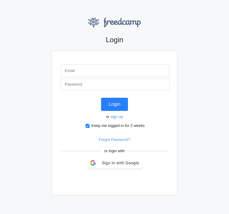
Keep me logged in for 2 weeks (115, 125)
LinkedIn (121, 180)
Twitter (108, 180)
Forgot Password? (114, 139)
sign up (117, 116)
